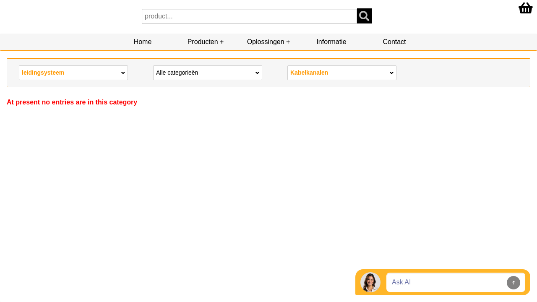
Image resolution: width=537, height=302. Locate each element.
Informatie (331, 41)
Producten (203, 41)
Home (143, 41)
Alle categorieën (207, 72)
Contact (394, 41)
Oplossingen (265, 41)
